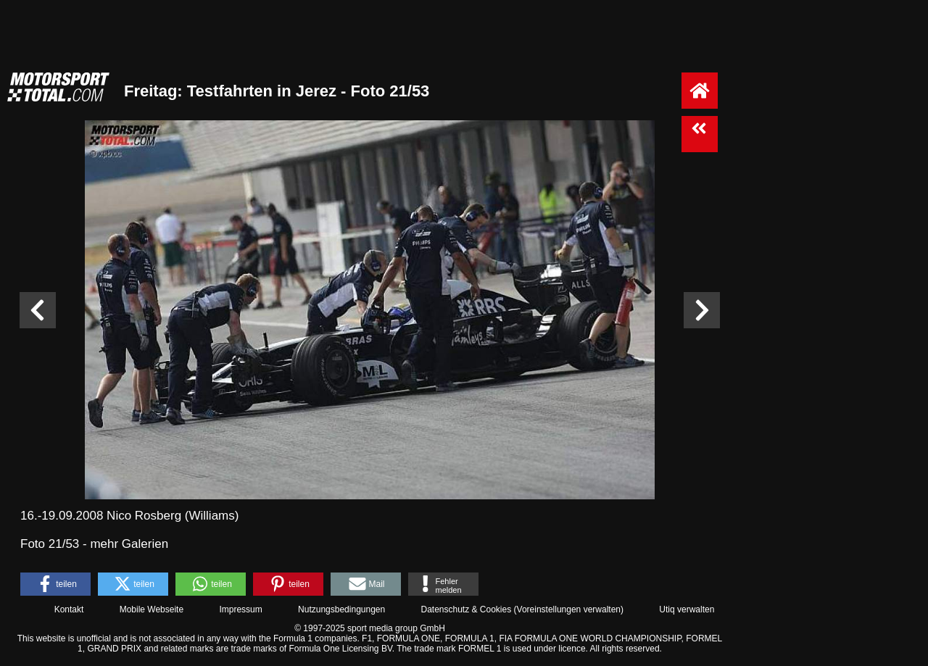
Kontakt (69, 609)
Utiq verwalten (686, 609)
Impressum (240, 609)
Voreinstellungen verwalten (569, 609)
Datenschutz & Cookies (465, 609)
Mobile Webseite (152, 609)
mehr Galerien (129, 544)
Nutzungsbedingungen (341, 609)
